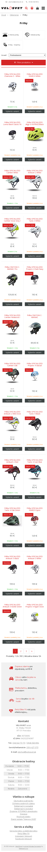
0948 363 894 (34, 2)
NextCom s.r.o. (23, 848)
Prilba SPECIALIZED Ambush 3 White (35, 557)
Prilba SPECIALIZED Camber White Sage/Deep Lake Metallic (12, 173)
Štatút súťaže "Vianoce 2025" (23, 819)
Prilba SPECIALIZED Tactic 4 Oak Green (12, 509)
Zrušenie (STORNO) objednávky (23, 811)
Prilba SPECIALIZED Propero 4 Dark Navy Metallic (34, 269)
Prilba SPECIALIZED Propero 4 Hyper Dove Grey (34, 607)
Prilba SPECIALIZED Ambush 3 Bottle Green (12, 606)
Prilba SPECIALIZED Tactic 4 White (35, 220)
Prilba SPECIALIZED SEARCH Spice (35, 509)
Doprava (23, 814)
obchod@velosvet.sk (16, 2)
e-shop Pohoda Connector (32, 846)
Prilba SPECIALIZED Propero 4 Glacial (35, 365)
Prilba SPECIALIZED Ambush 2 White (35, 172)
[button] (26, 8)
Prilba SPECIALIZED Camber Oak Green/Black (12, 366)
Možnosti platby (23, 817)
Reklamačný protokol (23, 809)
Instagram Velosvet (23, 836)
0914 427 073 (32, 747)
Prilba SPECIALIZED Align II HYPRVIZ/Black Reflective (35, 124)
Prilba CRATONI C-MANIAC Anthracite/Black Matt (34, 317)
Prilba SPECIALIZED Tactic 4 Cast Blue (35, 461)
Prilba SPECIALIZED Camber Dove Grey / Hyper (12, 221)
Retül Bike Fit (23, 833)
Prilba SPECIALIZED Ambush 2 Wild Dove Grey (12, 414)
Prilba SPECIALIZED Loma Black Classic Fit (12, 123)
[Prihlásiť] (32, 8)
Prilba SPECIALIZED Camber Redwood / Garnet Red (12, 317)
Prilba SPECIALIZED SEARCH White (35, 75)
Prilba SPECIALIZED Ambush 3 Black (12, 557)
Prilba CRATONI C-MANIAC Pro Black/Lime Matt (12, 269)
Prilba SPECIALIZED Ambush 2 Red (12, 461)
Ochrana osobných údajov (23, 803)
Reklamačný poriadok (23, 806)
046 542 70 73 (19, 743)
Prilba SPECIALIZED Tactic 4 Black (35, 413)
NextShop (18, 846)
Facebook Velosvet (23, 839)
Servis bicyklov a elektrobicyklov (23, 831)
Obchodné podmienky (23, 801)
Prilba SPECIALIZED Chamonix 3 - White (12, 75)
